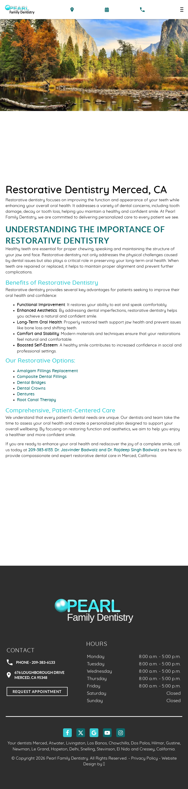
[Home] (19, 9)
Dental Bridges (31, 383)
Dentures (26, 394)
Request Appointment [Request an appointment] (37, 692)
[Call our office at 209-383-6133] (142, 9)
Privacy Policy (144, 758)
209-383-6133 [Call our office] (40, 450)
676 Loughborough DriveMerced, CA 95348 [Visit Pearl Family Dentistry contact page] (35, 675)
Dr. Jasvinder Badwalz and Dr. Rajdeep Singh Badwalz (107, 450)
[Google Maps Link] (94, 531)
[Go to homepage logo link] (94, 610)
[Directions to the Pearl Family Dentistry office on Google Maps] (72, 9)
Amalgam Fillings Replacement (47, 371)
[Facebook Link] (67, 732)
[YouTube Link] (107, 732)
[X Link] (80, 732)
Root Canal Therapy (36, 400)
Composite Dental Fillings (42, 377)
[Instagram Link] (120, 732)
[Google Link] (94, 732)
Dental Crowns (31, 388)
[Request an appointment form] (107, 9)
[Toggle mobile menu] (182, 9)
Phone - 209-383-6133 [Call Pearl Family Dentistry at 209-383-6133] (31, 662)
